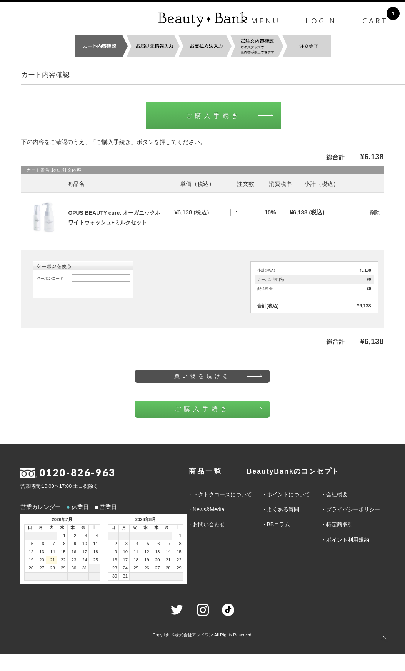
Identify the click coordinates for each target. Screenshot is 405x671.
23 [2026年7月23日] (74, 559)
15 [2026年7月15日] (63, 551)
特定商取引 (339, 524)
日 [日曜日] (30, 527)
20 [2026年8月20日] (157, 559)
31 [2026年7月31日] (84, 568)
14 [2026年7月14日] (52, 551)
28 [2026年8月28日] (168, 568)
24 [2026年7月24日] (84, 559)
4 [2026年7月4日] (96, 535)
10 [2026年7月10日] (84, 543)
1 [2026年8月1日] (180, 535)
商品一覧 (205, 471)
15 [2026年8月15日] (179, 551)
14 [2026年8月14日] (168, 551)
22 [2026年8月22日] (179, 559)
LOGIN (321, 21)
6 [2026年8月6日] (158, 543)
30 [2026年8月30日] (114, 576)
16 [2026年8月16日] (114, 559)
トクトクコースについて (222, 494)
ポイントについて (288, 494)
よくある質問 (283, 509)
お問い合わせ (209, 524)
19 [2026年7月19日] (30, 559)
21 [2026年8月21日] (168, 559)
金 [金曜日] (83, 527)
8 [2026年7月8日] (64, 543)
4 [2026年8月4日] (137, 543)
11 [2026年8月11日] (135, 551)
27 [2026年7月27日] (41, 568)
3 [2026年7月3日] (86, 535)
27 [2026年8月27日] (157, 568)
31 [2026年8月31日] (125, 576)
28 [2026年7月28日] (52, 568)
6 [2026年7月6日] (43, 543)
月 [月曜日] (40, 527)
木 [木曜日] (72, 527)
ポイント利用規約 (347, 540)
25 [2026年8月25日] (135, 568)
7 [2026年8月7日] (169, 543)
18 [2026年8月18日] (135, 559)
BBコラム (278, 524)
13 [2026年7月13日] (41, 551)
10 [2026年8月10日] (125, 551)
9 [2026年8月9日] (116, 551)
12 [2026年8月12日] (146, 551)
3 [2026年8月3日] (126, 543)
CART (375, 21)
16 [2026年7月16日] (74, 551)
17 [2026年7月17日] (84, 551)
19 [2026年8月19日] (146, 559)
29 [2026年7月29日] (63, 568)
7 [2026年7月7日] (53, 543)
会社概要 (337, 494)
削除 (375, 212)
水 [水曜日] (62, 527)
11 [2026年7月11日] (95, 543)
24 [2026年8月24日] (125, 568)
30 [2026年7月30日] (74, 568)
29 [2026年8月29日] (179, 568)
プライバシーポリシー (353, 509)
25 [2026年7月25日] (95, 559)
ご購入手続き (213, 115)
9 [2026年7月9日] (75, 543)
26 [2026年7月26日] (30, 568)
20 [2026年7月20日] (41, 559)
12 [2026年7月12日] (30, 551)
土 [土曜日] (94, 527)
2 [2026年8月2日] (116, 543)
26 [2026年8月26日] (146, 568)
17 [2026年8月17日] (125, 559)
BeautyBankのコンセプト (293, 471)
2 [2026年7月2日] (75, 535)
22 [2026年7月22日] (63, 559)
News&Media (208, 509)
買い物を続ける (202, 376)
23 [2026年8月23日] (114, 568)
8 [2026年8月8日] (180, 543)
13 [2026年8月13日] (157, 551)
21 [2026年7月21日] (52, 559)
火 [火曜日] (51, 527)
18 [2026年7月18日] (95, 551)
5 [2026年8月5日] (148, 543)
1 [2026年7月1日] (64, 535)
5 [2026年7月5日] (32, 543)
